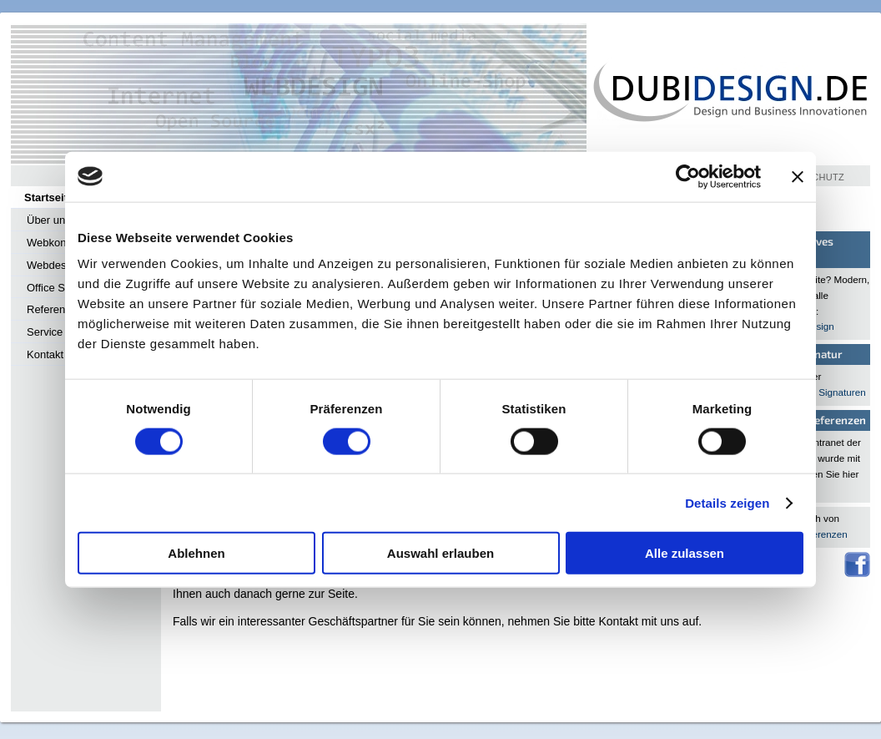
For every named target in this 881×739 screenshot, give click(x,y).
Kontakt (45, 354)
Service (45, 332)
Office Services (63, 287)
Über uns (49, 220)
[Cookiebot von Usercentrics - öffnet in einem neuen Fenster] (688, 176)
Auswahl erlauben (440, 553)
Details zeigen (727, 502)
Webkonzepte (60, 242)
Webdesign (54, 265)
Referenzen (55, 309)
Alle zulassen (684, 553)
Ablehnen (196, 553)
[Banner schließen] (797, 176)
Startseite (48, 197)
